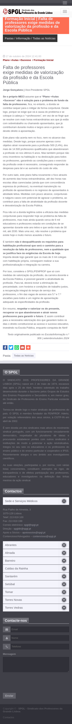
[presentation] (32, 682)
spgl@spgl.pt (31, 524)
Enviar (9, 695)
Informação (23, 38)
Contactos (8, 717)
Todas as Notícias (44, 38)
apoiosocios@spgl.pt (33, 532)
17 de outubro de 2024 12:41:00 (22, 56)
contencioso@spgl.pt (44, 536)
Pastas (9, 38)
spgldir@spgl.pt (22, 528)
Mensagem (9, 654)
